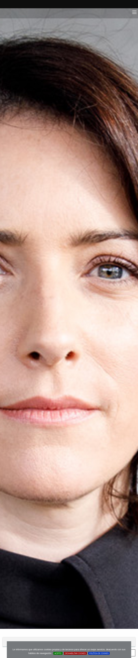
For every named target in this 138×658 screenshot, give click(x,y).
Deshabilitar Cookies (75, 653)
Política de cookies (99, 653)
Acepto (57, 653)
